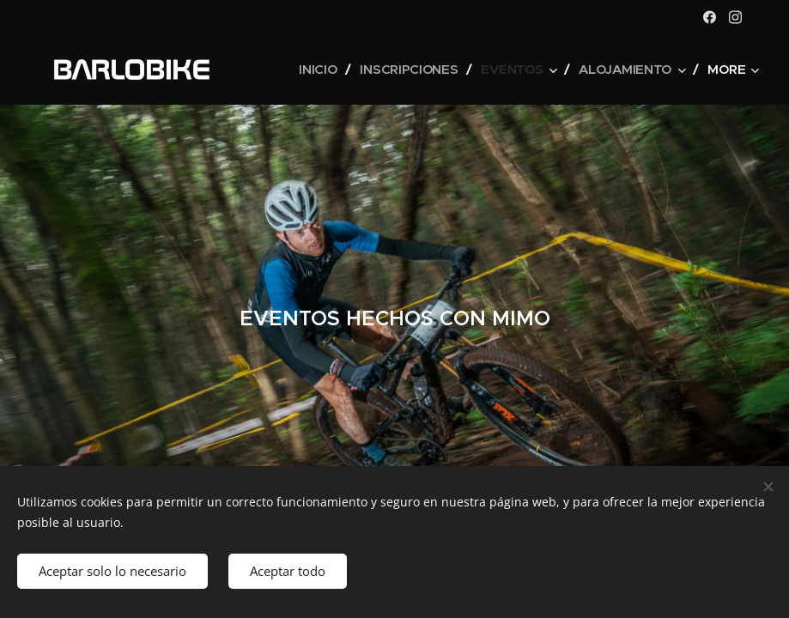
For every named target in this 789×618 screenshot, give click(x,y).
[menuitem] (314, 69)
